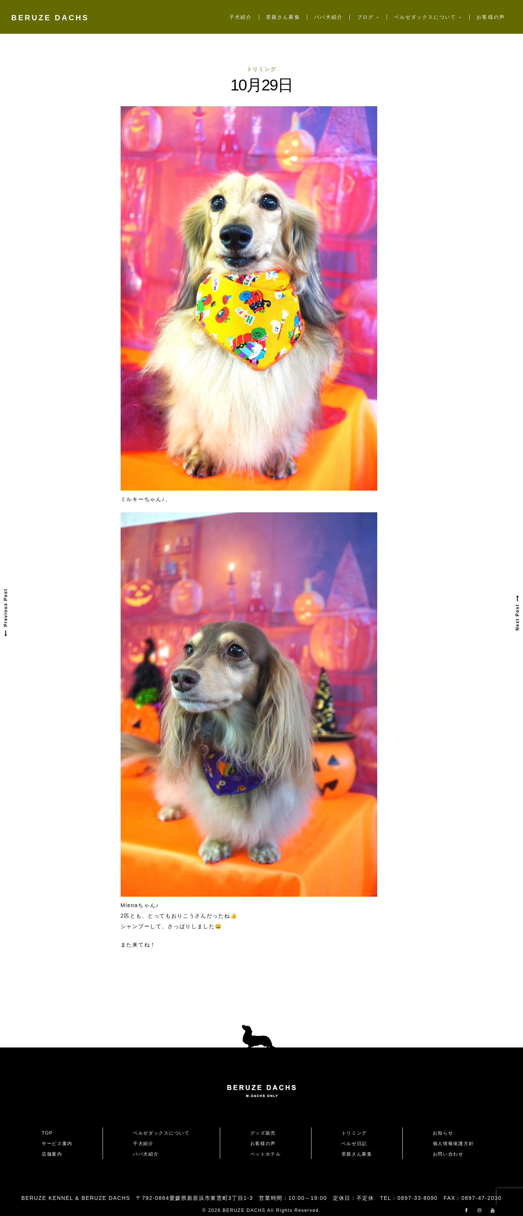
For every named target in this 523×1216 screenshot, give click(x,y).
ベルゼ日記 (354, 1143)
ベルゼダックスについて (425, 17)
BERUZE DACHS (50, 18)
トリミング (261, 69)
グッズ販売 (263, 1133)
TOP (47, 1133)
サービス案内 (57, 1143)
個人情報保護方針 (453, 1143)
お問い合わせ (451, 1154)
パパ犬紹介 (328, 17)
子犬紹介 (240, 17)
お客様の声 (490, 17)
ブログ (365, 17)
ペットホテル (265, 1154)
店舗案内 (52, 1154)
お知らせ (443, 1133)
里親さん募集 (283, 17)
